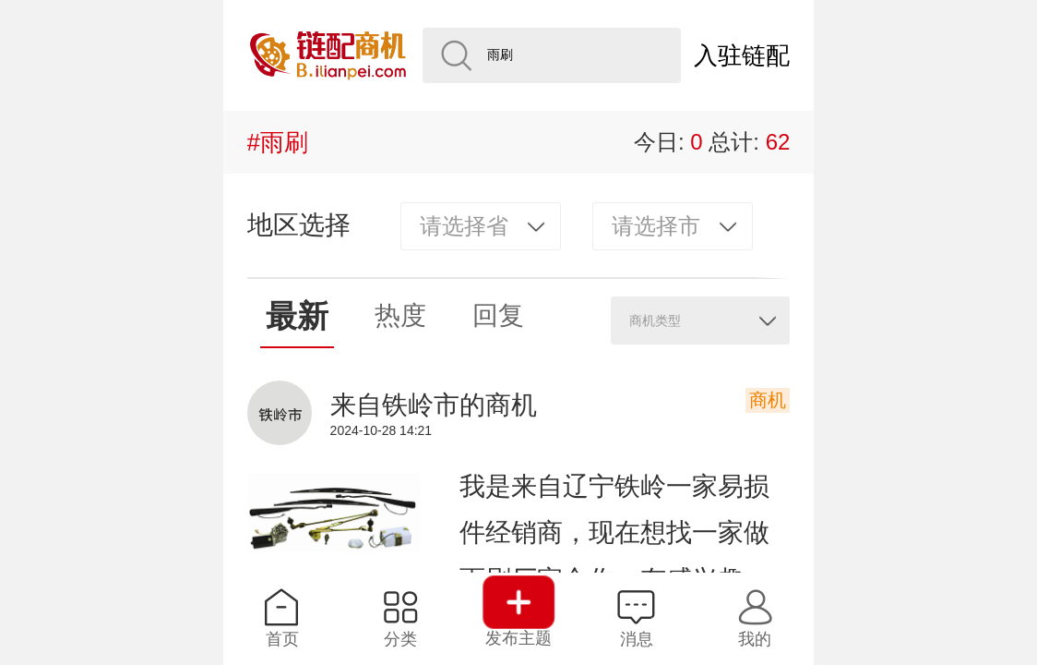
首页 (282, 617)
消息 (636, 617)
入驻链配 (742, 55)
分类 (400, 617)
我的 (754, 617)
